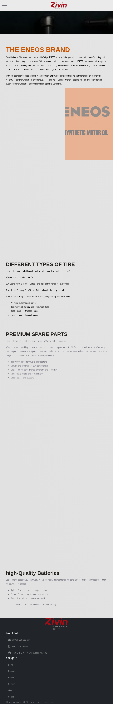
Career (11, 696)
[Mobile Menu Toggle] (4, 5)
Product (11, 671)
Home (10, 664)
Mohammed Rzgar (47, 702)
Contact (11, 683)
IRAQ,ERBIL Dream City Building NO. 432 (27, 652)
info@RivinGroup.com (19, 639)
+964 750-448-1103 (19, 646)
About (10, 690)
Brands (11, 677)
